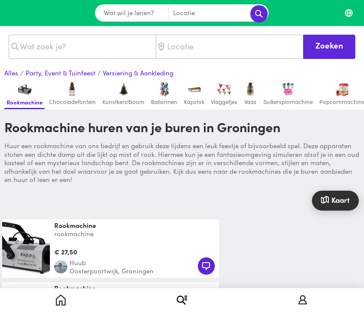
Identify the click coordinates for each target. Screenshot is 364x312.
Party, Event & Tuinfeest (60, 73)
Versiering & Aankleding (138, 73)
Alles (11, 73)
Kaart (335, 199)
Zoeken (329, 45)
